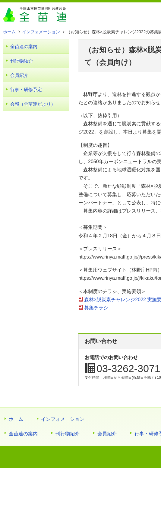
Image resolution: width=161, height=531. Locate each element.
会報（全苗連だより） (32, 104)
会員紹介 (19, 75)
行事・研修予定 (26, 89)
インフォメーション (62, 419)
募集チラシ (96, 307)
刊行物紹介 (21, 60)
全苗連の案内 (23, 46)
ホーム (16, 419)
